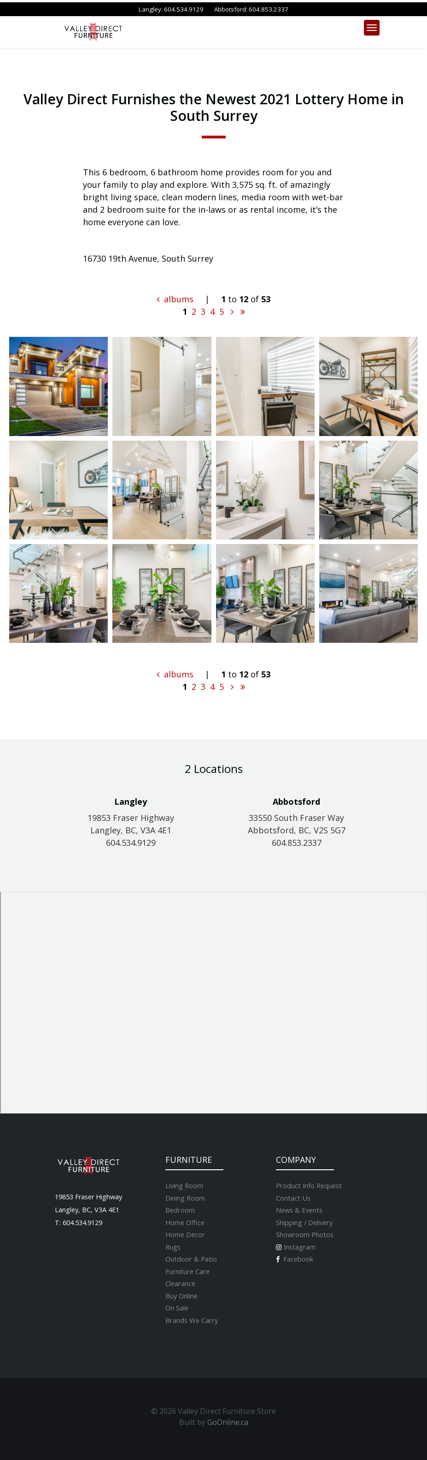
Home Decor (185, 1234)
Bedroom (180, 1210)
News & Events (299, 1210)
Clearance (180, 1283)
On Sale (176, 1307)
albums (175, 299)
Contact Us (293, 1198)
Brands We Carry (191, 1320)
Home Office (185, 1222)
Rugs (173, 1246)
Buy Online (181, 1295)
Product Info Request (309, 1185)
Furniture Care (187, 1271)
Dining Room (185, 1198)
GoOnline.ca (227, 1422)
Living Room (184, 1185)
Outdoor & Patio (191, 1258)
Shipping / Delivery (304, 1222)
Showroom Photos (304, 1234)
